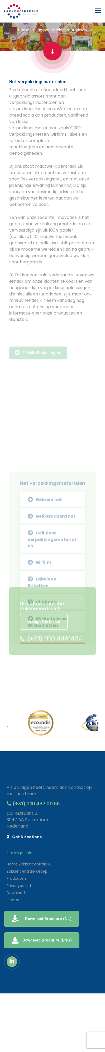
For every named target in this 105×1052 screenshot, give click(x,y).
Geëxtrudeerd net (51, 574)
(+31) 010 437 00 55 (33, 804)
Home (23, 30)
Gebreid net (45, 557)
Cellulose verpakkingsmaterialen (52, 596)
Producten (16, 878)
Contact (14, 900)
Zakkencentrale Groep (27, 871)
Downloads (17, 892)
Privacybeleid (19, 885)
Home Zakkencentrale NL (29, 864)
